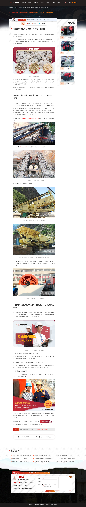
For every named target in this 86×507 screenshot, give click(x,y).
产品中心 (30, 2)
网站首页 (24, 2)
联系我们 (59, 2)
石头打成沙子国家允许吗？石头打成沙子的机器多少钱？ (67, 458)
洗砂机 (68, 83)
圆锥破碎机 (30, 118)
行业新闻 (24, 7)
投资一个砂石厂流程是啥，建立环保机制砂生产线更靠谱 (54, 437)
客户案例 (42, 2)
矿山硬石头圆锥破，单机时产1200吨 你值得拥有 (31, 437)
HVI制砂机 (36, 118)
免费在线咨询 (45, 421)
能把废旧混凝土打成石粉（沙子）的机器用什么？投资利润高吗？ (68, 461)
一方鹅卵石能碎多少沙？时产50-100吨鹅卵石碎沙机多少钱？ (23, 455)
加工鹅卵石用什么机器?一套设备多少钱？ (42, 461)
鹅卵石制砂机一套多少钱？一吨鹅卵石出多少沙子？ (44, 458)
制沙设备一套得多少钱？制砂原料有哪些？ (42, 455)
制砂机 (68, 68)
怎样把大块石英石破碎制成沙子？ (63, 455)
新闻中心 (36, 2)
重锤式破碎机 (23, 147)
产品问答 (47, 2)
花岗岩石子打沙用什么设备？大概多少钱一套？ (20, 461)
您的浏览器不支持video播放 (34, 133)
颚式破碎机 (24, 118)
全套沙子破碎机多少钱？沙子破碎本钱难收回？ (20, 458)
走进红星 (53, 2)
